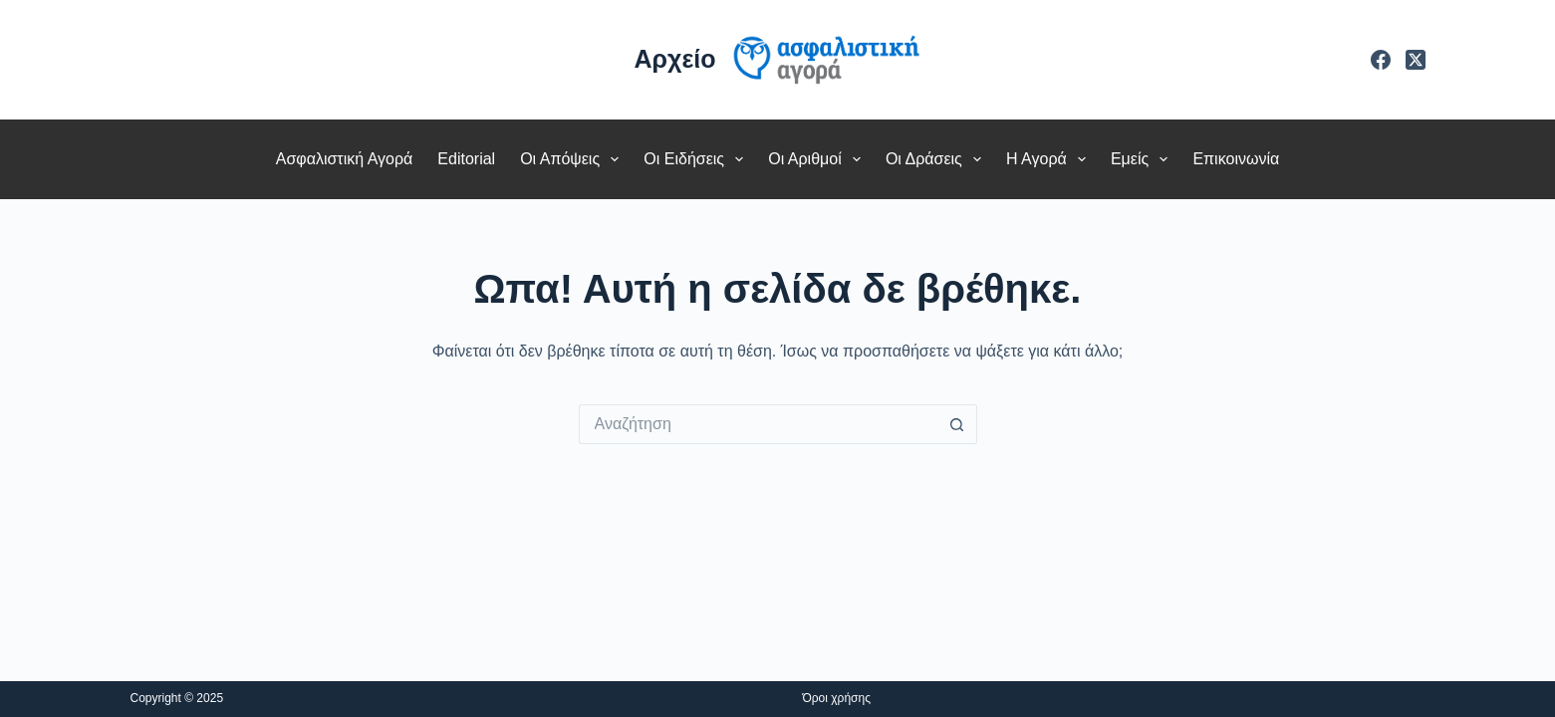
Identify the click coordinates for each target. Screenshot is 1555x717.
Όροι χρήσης (837, 698)
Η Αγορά (1050, 159)
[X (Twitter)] (1415, 60)
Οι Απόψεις (573, 159)
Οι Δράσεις (937, 159)
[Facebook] (1381, 60)
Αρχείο (675, 59)
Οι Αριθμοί (818, 159)
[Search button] (957, 424)
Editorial (466, 158)
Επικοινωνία (1235, 158)
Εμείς (1143, 159)
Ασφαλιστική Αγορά (344, 158)
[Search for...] (758, 424)
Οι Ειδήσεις (697, 159)
